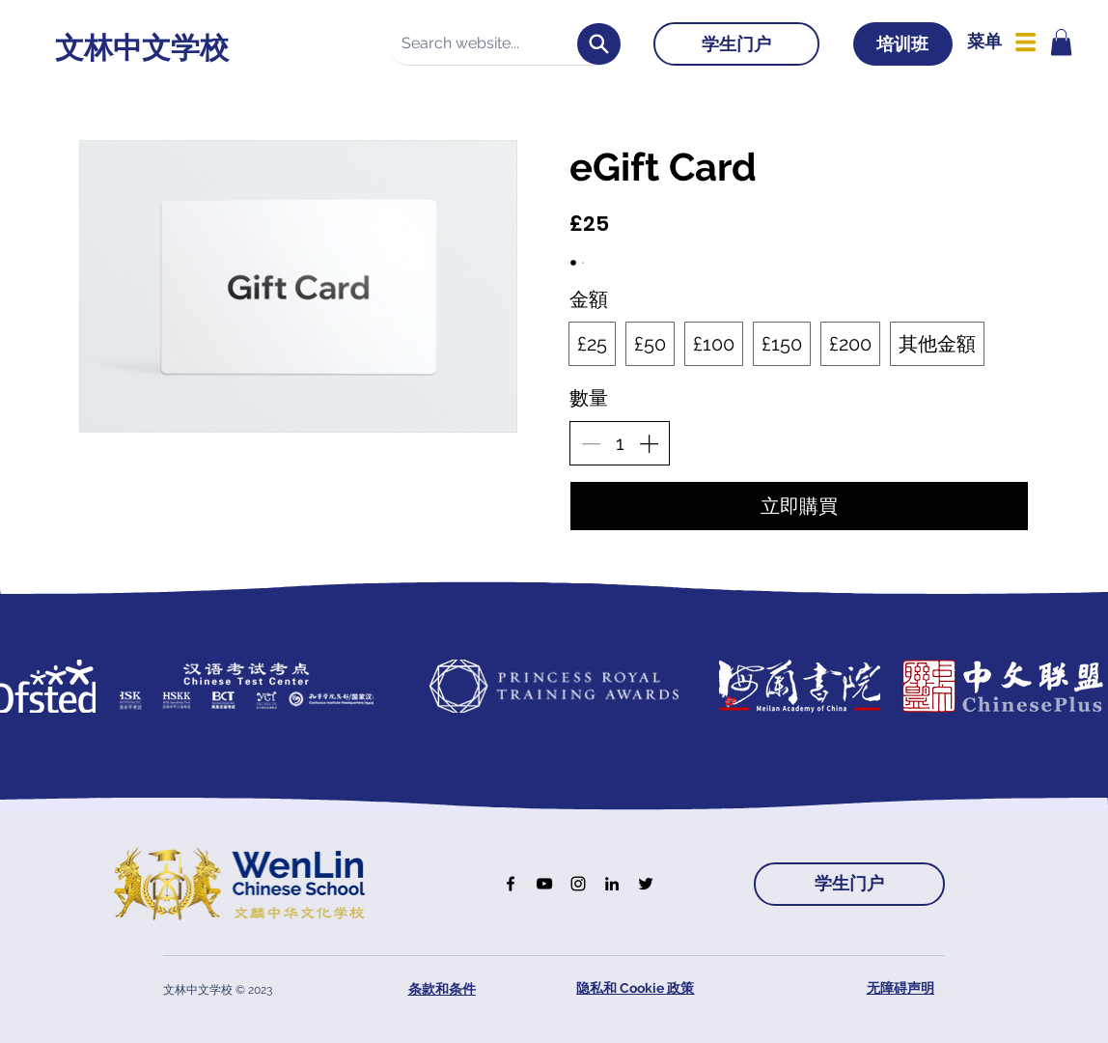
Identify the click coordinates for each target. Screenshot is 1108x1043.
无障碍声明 (900, 988)
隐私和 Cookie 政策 (635, 988)
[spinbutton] (619, 443)
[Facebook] (510, 883)
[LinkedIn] (612, 883)
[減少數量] (590, 443)
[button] (1061, 42)
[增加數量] (648, 443)
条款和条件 (442, 989)
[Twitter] (645, 883)
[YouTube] (544, 883)
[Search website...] (491, 43)
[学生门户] (736, 44)
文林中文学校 (142, 48)
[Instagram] (578, 883)
